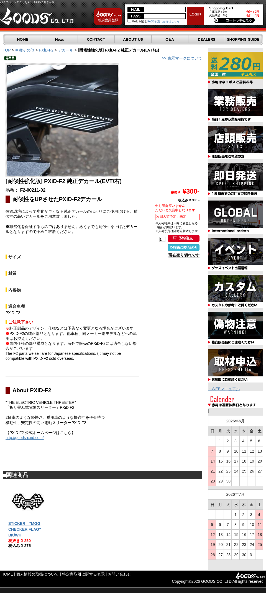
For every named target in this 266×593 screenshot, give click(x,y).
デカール (65, 50)
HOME (7, 574)
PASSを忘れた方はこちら (163, 21)
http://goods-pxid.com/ (25, 437)
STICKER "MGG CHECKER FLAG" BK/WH (26, 529)
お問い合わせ (119, 574)
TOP (7, 50)
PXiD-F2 (46, 50)
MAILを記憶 (137, 21)
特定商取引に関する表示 (83, 574)
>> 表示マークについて (182, 58)
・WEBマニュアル (224, 389)
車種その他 (24, 50)
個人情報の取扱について (37, 574)
